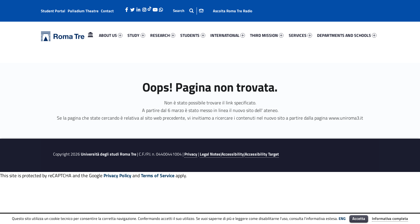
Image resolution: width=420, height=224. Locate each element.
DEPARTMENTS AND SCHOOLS (347, 35)
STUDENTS (192, 35)
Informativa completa (390, 218)
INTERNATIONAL (227, 35)
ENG (342, 218)
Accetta (358, 218)
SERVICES (300, 35)
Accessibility (232, 154)
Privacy (190, 154)
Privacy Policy (117, 175)
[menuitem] (90, 35)
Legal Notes (210, 154)
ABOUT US (111, 35)
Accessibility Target (262, 154)
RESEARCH (162, 35)
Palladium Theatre (83, 11)
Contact (107, 11)
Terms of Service (157, 175)
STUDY (136, 35)
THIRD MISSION (267, 35)
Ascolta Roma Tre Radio (232, 11)
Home (90, 35)
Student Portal (53, 11)
